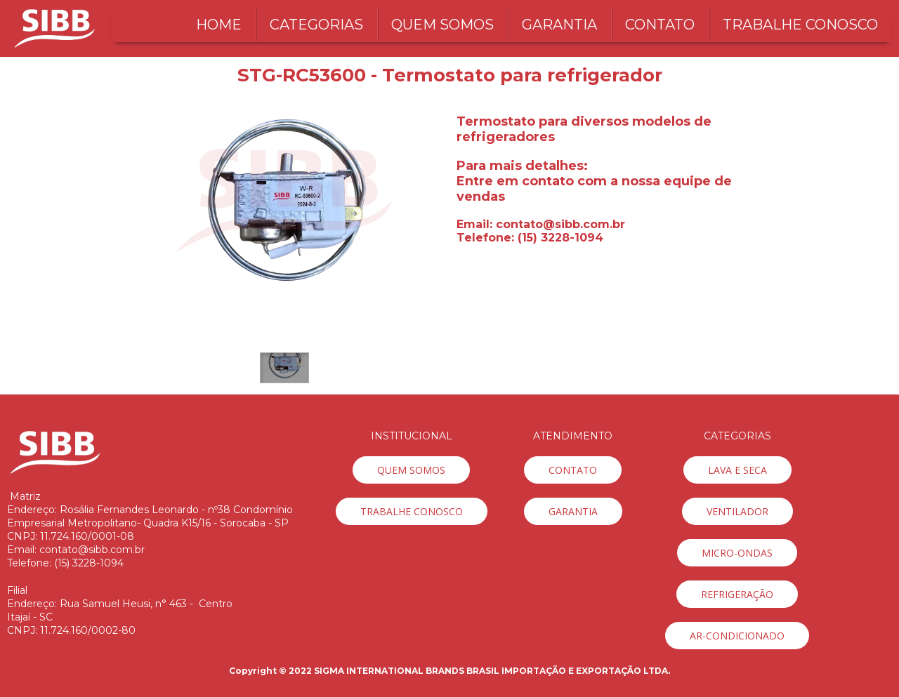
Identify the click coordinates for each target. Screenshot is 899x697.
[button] (284, 367)
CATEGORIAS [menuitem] (316, 24)
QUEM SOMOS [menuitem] (442, 24)
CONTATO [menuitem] (660, 24)
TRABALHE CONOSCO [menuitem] (800, 24)
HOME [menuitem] (219, 24)
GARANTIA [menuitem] (559, 24)
